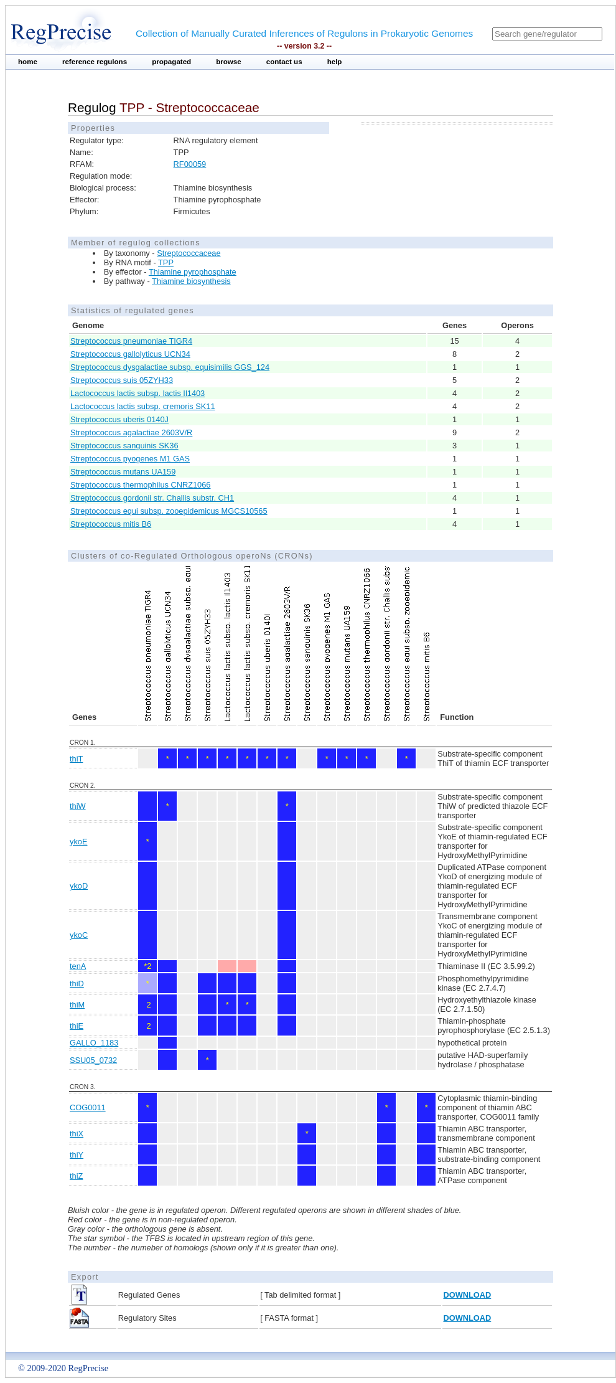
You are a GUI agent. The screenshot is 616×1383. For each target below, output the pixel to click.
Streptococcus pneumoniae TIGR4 (131, 341)
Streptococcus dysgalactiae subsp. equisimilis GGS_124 (169, 367)
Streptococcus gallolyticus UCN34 (130, 354)
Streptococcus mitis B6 (110, 524)
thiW (78, 806)
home (27, 61)
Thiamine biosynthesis (191, 281)
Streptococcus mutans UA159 (122, 471)
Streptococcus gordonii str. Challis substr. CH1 (152, 498)
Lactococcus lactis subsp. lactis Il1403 (137, 393)
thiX (76, 1133)
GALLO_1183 (94, 1042)
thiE (76, 1026)
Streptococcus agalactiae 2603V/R (131, 432)
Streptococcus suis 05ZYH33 (121, 380)
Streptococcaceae (188, 253)
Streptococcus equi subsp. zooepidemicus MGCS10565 (169, 511)
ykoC (79, 935)
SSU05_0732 (93, 1060)
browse (228, 61)
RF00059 (190, 164)
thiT (76, 758)
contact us (284, 61)
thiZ (76, 1176)
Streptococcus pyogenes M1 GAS (130, 458)
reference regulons (94, 61)
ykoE (78, 841)
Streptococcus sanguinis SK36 (124, 445)
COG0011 (88, 1107)
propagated (171, 61)
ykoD (79, 885)
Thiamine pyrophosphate (192, 271)
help (334, 61)
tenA (78, 966)
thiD (77, 983)
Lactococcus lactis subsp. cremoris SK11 (142, 406)
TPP (166, 262)
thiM (77, 1004)
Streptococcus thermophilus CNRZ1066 (140, 484)
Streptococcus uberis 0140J (119, 419)
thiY (76, 1154)
